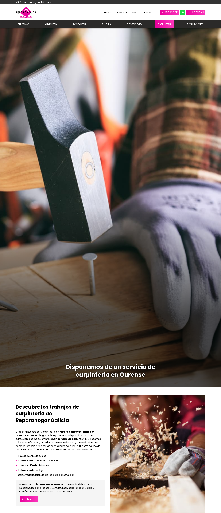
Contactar (29, 499)
